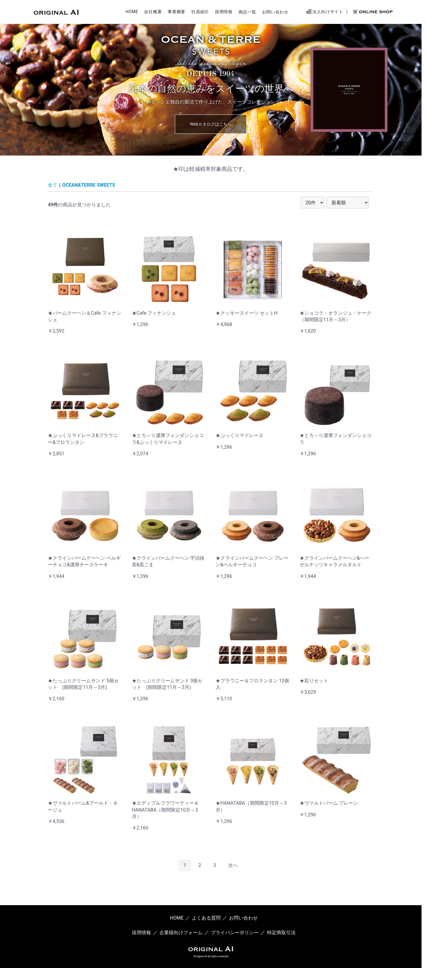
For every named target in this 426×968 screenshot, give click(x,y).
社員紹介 (200, 13)
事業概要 (176, 13)
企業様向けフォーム (180, 932)
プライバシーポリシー (235, 932)
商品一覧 (247, 13)
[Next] (232, 865)
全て (52, 185)
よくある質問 (206, 918)
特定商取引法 (281, 932)
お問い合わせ (275, 13)
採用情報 (224, 13)
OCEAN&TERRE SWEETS (88, 185)
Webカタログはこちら (211, 124)
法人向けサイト (324, 12)
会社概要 (153, 13)
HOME (132, 13)
